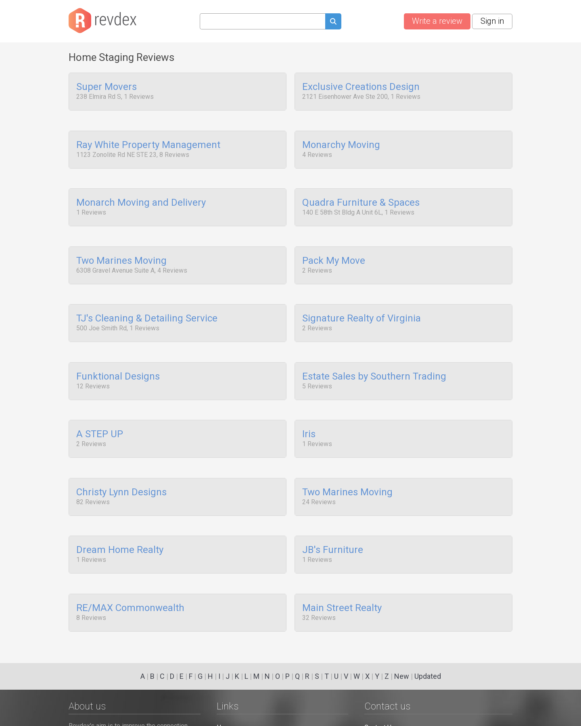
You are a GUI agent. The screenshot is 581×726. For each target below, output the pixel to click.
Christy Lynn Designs (121, 470)
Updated (427, 676)
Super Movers (106, 87)
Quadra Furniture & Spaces (361, 197)
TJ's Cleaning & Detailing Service (146, 306)
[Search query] (262, 21)
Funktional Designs (118, 361)
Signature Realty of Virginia (361, 306)
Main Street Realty (342, 580)
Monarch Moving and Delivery (141, 197)
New (401, 676)
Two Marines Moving (121, 251)
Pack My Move (333, 251)
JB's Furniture (332, 525)
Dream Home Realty (119, 525)
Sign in (492, 21)
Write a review (437, 21)
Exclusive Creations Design (361, 87)
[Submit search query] (333, 22)
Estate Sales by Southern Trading (374, 361)
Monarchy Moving (341, 142)
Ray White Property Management (148, 142)
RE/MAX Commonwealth (130, 580)
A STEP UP (99, 416)
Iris (309, 416)
